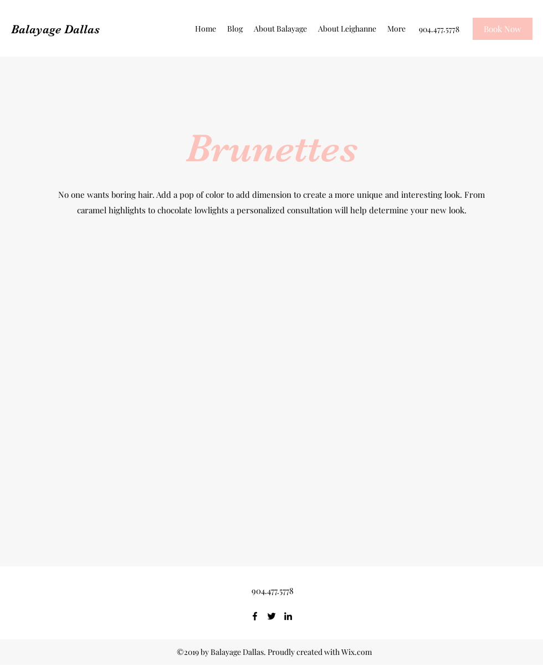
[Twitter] (271, 616)
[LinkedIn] (288, 616)
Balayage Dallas (55, 29)
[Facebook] (254, 616)
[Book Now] (502, 29)
